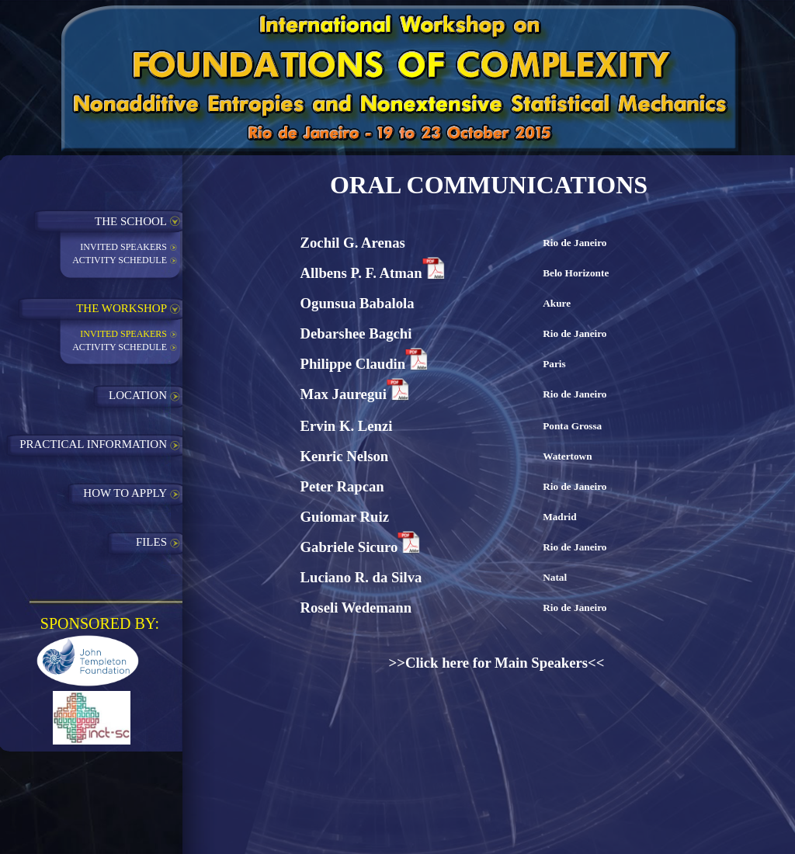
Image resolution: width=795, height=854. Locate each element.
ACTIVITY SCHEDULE (119, 260)
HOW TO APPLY (125, 493)
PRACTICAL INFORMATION (93, 444)
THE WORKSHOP (121, 308)
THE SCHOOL (131, 221)
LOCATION (138, 395)
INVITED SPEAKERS (123, 246)
